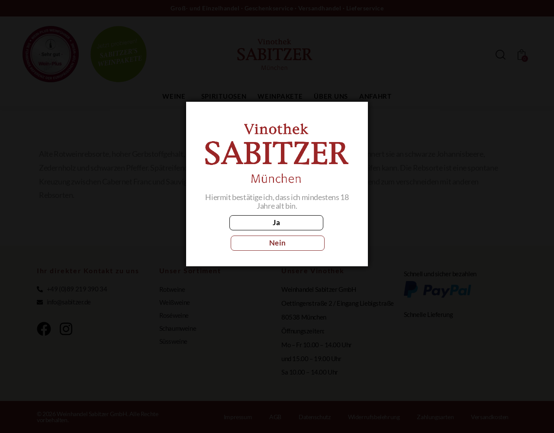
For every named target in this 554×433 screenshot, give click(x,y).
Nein (315, 233)
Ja (238, 233)
